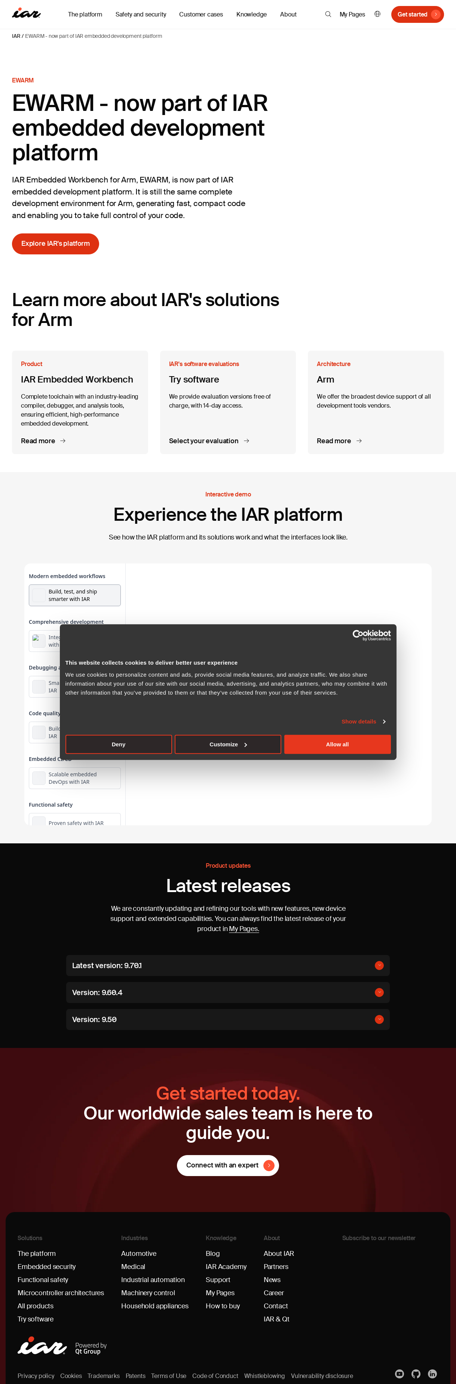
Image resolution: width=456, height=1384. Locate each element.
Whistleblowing (264, 1376)
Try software (35, 1319)
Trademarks (103, 1376)
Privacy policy (36, 1376)
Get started (413, 14)
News (272, 1279)
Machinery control (148, 1292)
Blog (213, 1253)
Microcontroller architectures (61, 1292)
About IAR (279, 1253)
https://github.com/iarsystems (416, 1374)
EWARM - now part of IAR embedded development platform (93, 36)
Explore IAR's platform (55, 243)
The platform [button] (85, 14)
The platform (37, 1253)
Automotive (138, 1253)
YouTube (400, 1374)
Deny (119, 744)
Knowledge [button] (251, 14)
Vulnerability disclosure (322, 1376)
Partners (276, 1266)
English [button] (377, 14)
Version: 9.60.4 (97, 992)
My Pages (352, 14)
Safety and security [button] (141, 14)
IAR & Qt (277, 1319)
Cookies (71, 1376)
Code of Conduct (215, 1376)
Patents (136, 1376)
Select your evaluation (204, 441)
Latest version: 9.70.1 (107, 965)
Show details (359, 721)
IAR (16, 36)
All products (35, 1306)
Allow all (337, 744)
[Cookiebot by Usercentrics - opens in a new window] (358, 635)
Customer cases (201, 14)
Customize (228, 744)
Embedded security (47, 1266)
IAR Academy (226, 1266)
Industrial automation (152, 1279)
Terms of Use (168, 1376)
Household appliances (154, 1306)
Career (274, 1292)
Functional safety (43, 1279)
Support (218, 1279)
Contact (276, 1306)
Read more (38, 441)
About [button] (288, 14)
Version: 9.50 (94, 1019)
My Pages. (244, 928)
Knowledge (221, 1238)
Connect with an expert (222, 1165)
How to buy (222, 1306)
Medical (133, 1266)
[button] (328, 14)
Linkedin (433, 1374)
